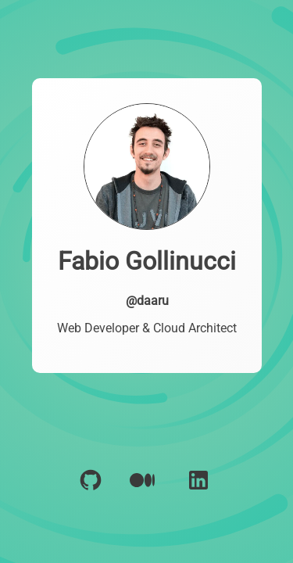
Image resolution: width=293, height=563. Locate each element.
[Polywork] (142, 493)
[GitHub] (90, 493)
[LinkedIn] (198, 493)
